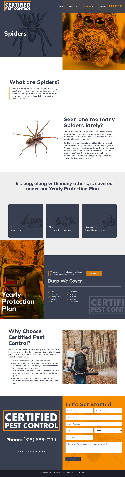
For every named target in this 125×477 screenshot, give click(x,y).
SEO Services (79, 473)
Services (30, 451)
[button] (94, 273)
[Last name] (108, 410)
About (21, 451)
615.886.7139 (115, 6)
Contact (40, 451)
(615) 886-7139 (39, 440)
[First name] (79, 410)
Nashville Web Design (63, 473)
